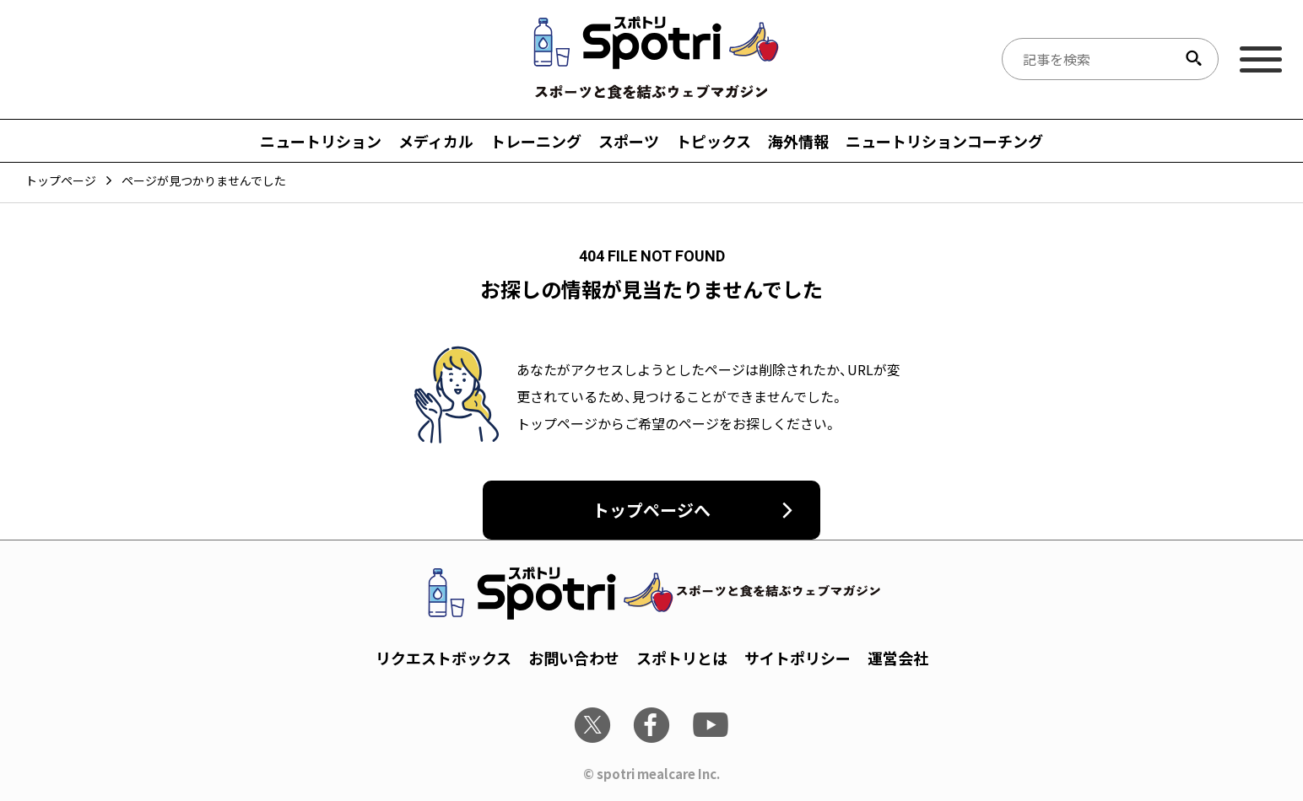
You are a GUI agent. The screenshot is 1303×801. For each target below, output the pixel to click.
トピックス (713, 141)
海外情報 (798, 141)
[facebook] (651, 725)
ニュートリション (320, 141)
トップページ (60, 180)
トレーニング (535, 141)
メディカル (435, 141)
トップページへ (651, 509)
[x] (592, 725)
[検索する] (1193, 59)
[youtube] (710, 725)
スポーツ (628, 141)
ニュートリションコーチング (944, 141)
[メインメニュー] (1261, 59)
